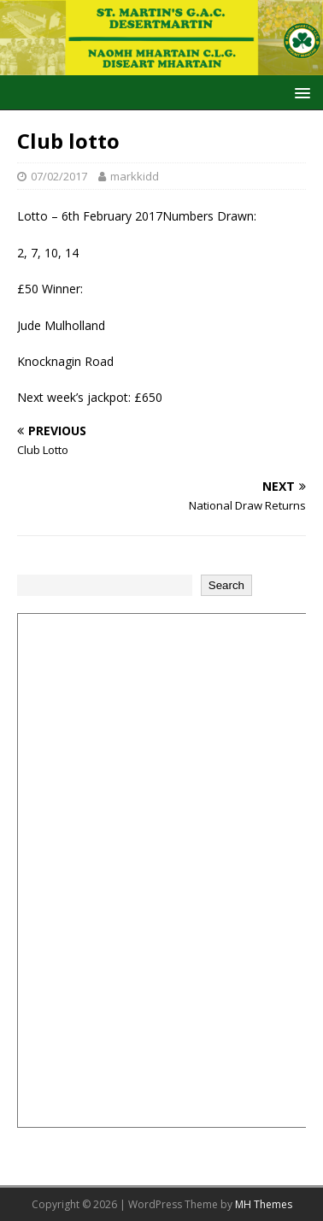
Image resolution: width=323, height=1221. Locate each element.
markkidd (134, 176)
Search (226, 585)
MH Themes (263, 1204)
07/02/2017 (59, 176)
